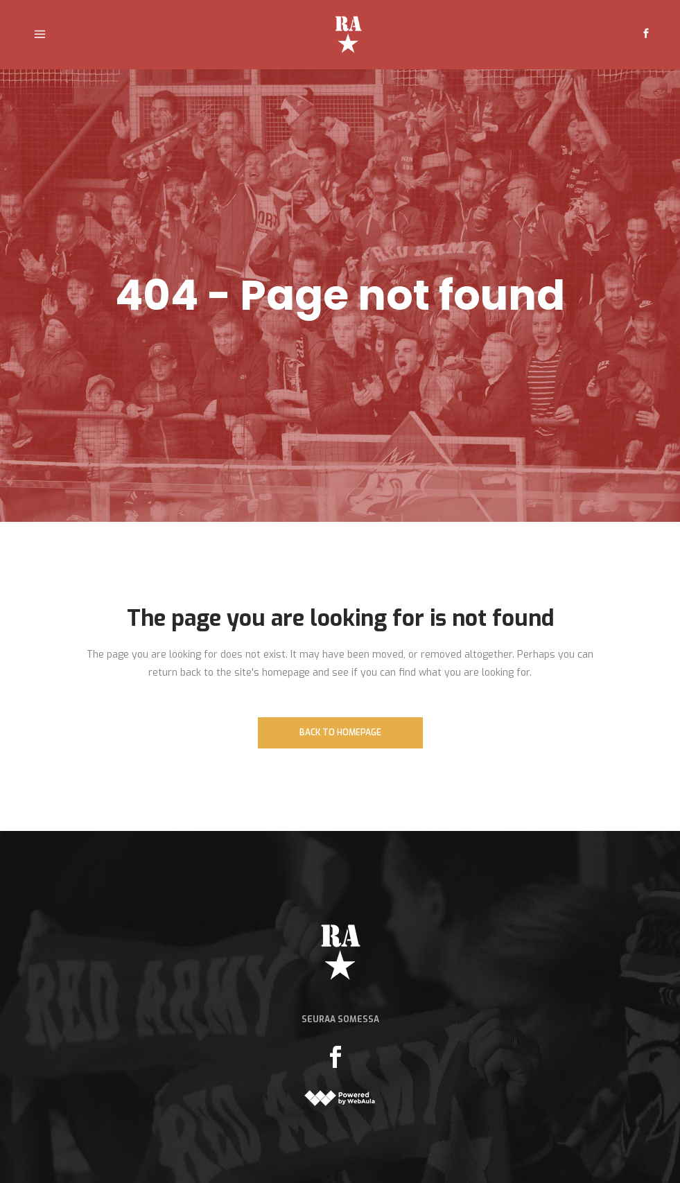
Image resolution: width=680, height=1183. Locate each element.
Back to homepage (340, 732)
